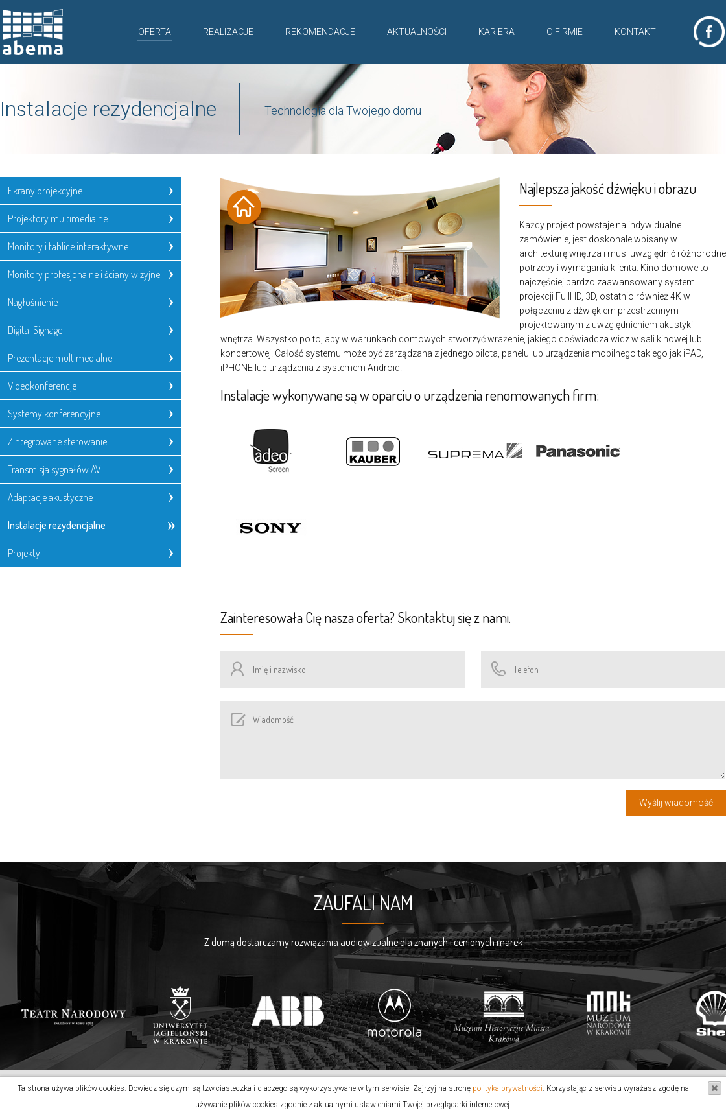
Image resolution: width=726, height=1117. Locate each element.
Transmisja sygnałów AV (54, 469)
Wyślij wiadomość (676, 802)
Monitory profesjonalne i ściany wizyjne (84, 274)
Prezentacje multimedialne (60, 357)
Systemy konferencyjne (54, 413)
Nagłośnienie (33, 302)
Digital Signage (35, 329)
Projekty (24, 553)
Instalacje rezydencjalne (57, 525)
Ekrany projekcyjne (45, 190)
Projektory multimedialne (58, 218)
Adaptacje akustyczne (50, 497)
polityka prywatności (508, 1088)
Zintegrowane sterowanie (57, 441)
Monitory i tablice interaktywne (68, 246)
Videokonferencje (42, 385)
